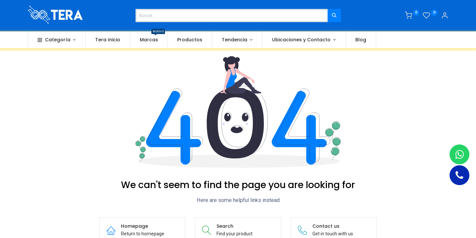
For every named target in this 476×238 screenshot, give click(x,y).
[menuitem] (108, 40)
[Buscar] (334, 15)
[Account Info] (444, 16)
